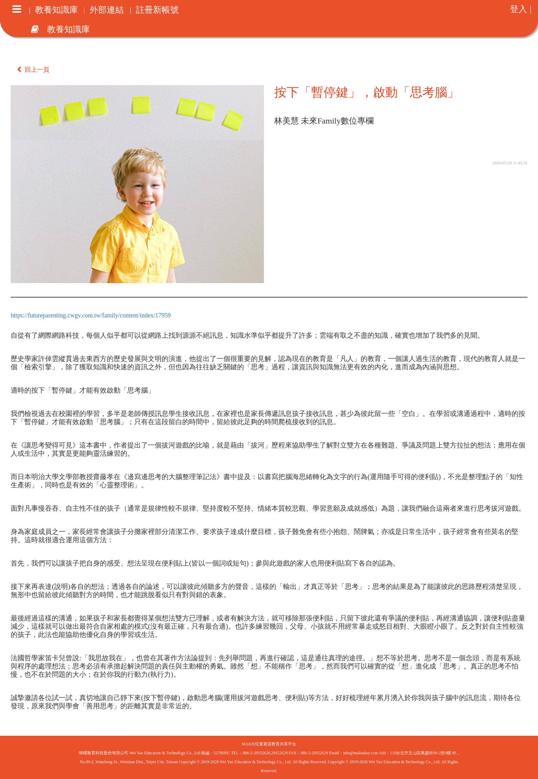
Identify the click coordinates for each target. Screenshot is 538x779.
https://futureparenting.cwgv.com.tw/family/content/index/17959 (91, 315)
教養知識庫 (56, 10)
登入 (518, 9)
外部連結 (107, 10)
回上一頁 (33, 69)
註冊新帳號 (157, 10)
